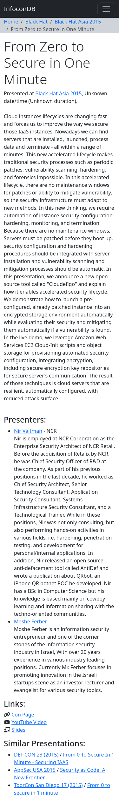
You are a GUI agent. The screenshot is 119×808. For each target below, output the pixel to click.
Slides (18, 729)
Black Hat (36, 21)
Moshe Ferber (30, 621)
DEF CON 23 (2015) (36, 754)
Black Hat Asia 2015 (78, 21)
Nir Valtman (28, 430)
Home (11, 21)
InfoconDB (20, 8)
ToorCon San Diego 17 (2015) (48, 785)
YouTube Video (29, 722)
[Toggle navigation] (106, 9)
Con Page (22, 714)
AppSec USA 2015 (35, 769)
